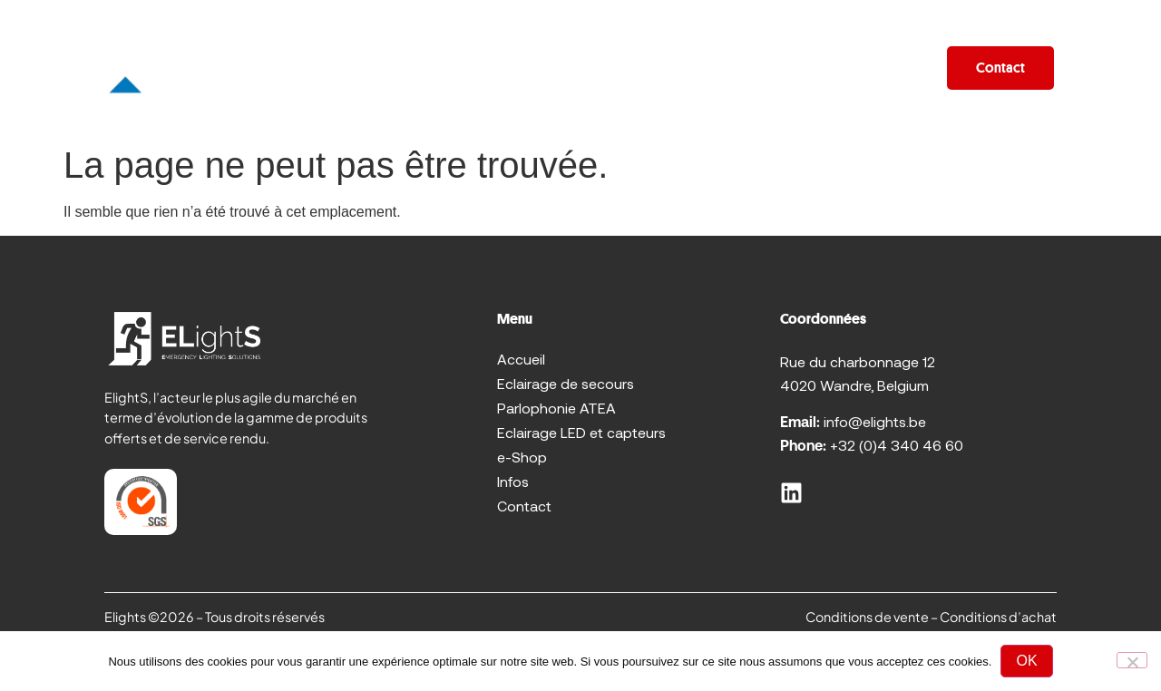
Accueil (250, 68)
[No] (1132, 660)
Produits (359, 68)
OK (1026, 660)
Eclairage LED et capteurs (581, 432)
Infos (894, 68)
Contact (524, 505)
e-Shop (811, 68)
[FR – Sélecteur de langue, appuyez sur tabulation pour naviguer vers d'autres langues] (1095, 68)
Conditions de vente (867, 616)
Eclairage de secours (565, 383)
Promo (466, 68)
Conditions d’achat (998, 616)
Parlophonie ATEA (556, 407)
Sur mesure (572, 68)
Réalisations (699, 68)
